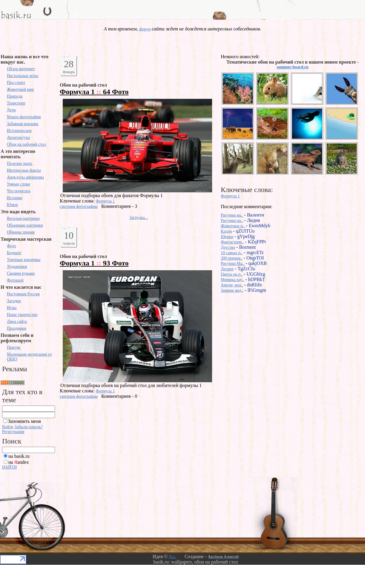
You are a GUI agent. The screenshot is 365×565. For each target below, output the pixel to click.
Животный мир (20, 89)
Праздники (16, 328)
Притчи (13, 347)
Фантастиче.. (232, 242)
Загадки (14, 301)
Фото (11, 246)
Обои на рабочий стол (26, 144)
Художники (17, 266)
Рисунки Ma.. (232, 263)
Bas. (172, 557)
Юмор (12, 204)
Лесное (227, 269)
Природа (14, 96)
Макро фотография (24, 117)
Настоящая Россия (23, 294)
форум (145, 29)
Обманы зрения (21, 232)
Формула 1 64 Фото (94, 92)
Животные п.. (233, 226)
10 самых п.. (232, 253)
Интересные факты (24, 170)
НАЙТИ (9, 467)
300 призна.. (232, 258)
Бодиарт (14, 253)
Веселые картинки (23, 218)
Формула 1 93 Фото (94, 263)
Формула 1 (105, 201)
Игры (11, 307)
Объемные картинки (25, 225)
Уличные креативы (23, 259)
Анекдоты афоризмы (25, 177)
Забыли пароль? (28, 427)
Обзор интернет (21, 69)
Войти (7, 427)
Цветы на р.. (232, 274)
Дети (11, 110)
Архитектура (18, 137)
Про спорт (16, 82)
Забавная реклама (22, 124)
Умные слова (18, 184)
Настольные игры (22, 75)
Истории (14, 198)
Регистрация (13, 431)
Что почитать (18, 191)
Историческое (19, 130)
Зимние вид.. (232, 290)
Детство (228, 247)
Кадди (226, 231)
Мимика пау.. (232, 279)
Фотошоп (15, 280)
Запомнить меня (24, 421)
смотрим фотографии (79, 206)
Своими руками (21, 273)
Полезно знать (19, 163)
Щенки (227, 236)
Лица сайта (17, 321)
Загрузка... (138, 217)
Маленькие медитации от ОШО (29, 356)
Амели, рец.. (232, 285)
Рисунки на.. (232, 215)
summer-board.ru (292, 67)
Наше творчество (22, 314)
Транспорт (16, 103)
